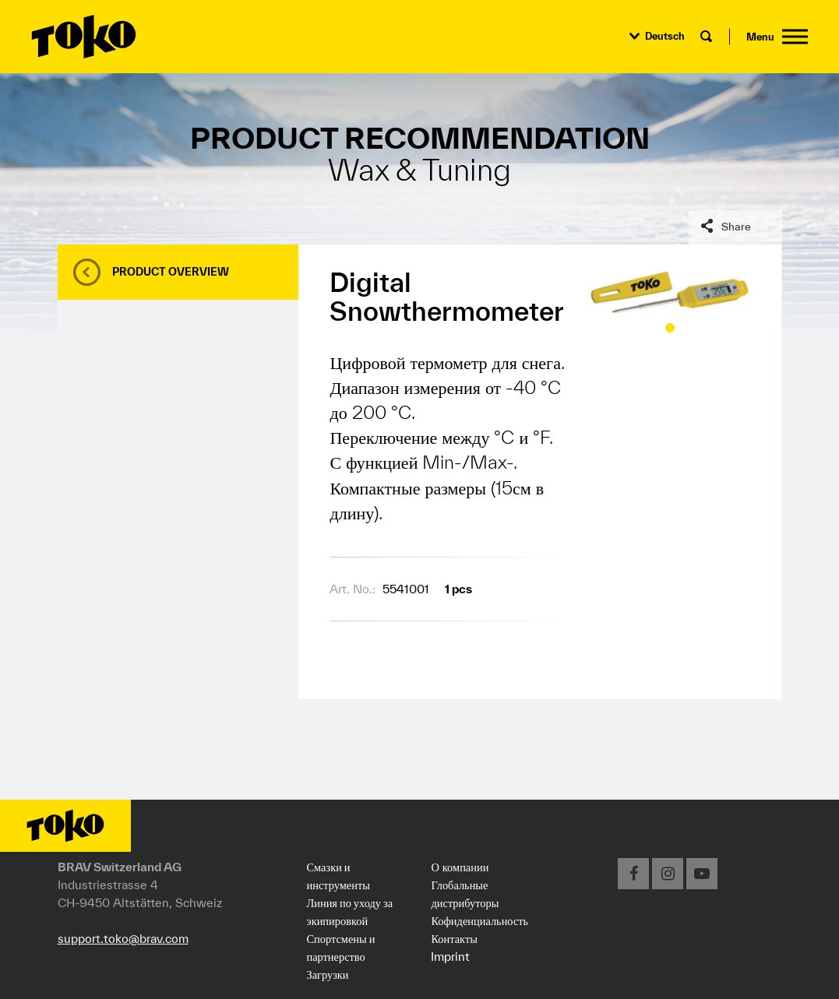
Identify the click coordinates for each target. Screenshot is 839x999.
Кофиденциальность (479, 920)
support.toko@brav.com (123, 938)
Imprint (450, 956)
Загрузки (327, 974)
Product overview (170, 272)
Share (736, 226)
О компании (459, 867)
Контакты (454, 938)
